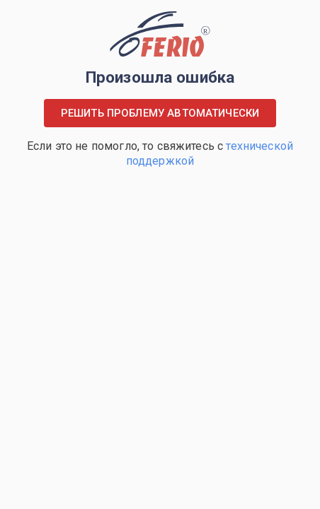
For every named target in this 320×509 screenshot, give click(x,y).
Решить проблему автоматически (160, 113)
